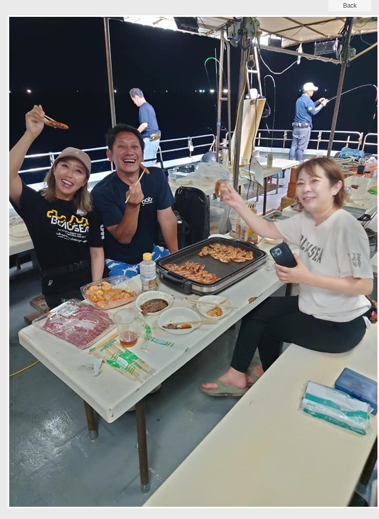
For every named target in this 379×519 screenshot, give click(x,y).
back (350, 5)
